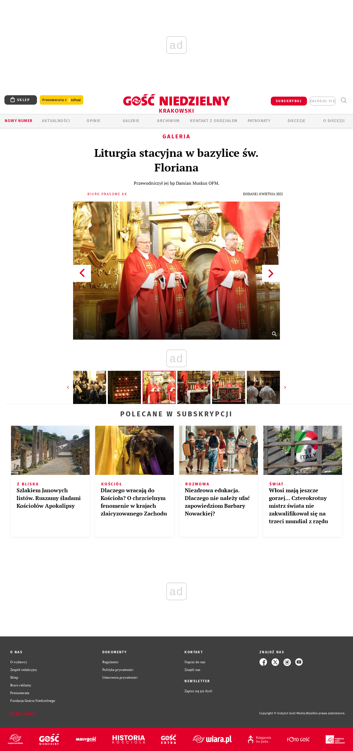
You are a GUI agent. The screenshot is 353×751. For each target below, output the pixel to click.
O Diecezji (334, 120)
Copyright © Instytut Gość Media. (282, 713)
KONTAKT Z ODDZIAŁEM (214, 120)
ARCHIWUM (168, 120)
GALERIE (131, 120)
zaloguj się (322, 101)
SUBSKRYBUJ (289, 101)
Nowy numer (19, 120)
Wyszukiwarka (343, 100)
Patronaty (259, 120)
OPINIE (93, 120)
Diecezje (297, 120)
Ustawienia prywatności (120, 677)
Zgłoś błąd (23, 713)
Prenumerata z (61, 100)
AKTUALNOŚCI (56, 120)
